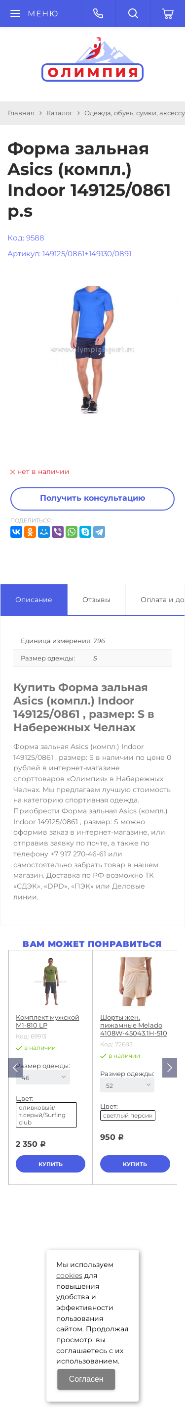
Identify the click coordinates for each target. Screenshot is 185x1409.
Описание (33, 599)
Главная (21, 113)
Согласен (86, 1379)
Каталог (59, 113)
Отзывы (96, 599)
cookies (69, 1275)
